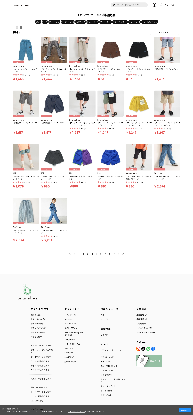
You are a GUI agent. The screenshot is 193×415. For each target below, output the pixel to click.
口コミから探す (37, 400)
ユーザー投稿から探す (40, 396)
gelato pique (70, 361)
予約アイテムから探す (40, 370)
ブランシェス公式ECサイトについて (112, 351)
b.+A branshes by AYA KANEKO (73, 333)
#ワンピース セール (67, 22)
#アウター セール (105, 22)
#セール (45, 22)
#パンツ (38, 22)
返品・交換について (109, 366)
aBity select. (69, 339)
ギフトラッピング (108, 386)
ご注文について (107, 357)
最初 (70, 254)
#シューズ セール (134, 22)
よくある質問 (106, 390)
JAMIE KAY (69, 357)
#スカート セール (92, 22)
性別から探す (36, 314)
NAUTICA (68, 348)
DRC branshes (70, 323)
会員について (106, 375)
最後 (123, 254)
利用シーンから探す (39, 387)
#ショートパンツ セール (150, 22)
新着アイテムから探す (40, 365)
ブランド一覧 (70, 314)
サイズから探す (37, 323)
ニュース (104, 319)
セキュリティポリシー (145, 328)
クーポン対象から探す (40, 361)
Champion (68, 352)
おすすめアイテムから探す (42, 345)
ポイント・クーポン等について (113, 380)
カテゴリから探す (38, 319)
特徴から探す (36, 337)
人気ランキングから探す (41, 379)
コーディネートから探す (41, 392)
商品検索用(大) (17, 27)
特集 (102, 314)
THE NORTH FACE (72, 344)
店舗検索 (104, 334)
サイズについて (107, 370)
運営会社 (140, 314)
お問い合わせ (106, 395)
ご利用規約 (141, 323)
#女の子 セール (80, 22)
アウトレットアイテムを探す (42, 351)
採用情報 (140, 319)
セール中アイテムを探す (41, 357)
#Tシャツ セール (54, 22)
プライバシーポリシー (145, 332)
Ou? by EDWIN (70, 328)
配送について (106, 361)
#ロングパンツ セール (120, 22)
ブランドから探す (38, 328)
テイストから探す (38, 332)
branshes (68, 319)
